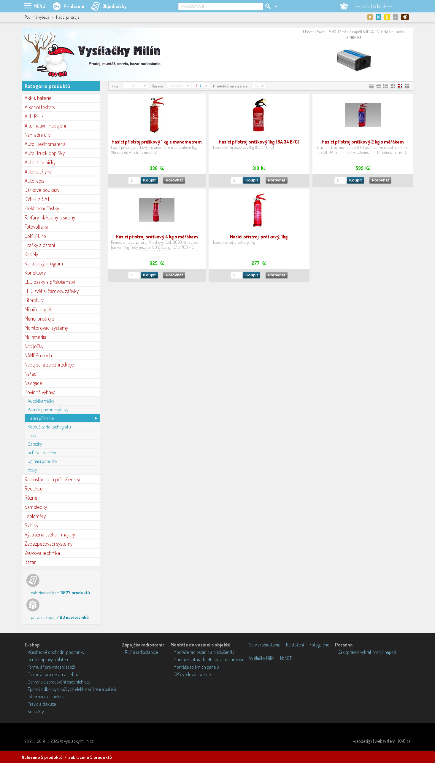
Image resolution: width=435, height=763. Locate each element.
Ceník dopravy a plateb (48, 659)
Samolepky (36, 507)
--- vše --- (133, 85)
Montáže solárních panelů (196, 667)
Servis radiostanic (264, 645)
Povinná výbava (40, 392)
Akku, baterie (38, 98)
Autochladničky (40, 162)
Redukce (34, 488)
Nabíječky (34, 346)
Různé (31, 497)
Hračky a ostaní (40, 245)
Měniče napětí (38, 309)
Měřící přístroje (39, 318)
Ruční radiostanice (141, 652)
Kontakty (36, 711)
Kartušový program (44, 263)
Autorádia (35, 180)
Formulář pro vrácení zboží (51, 667)
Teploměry (35, 516)
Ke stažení (295, 645)
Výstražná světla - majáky (50, 534)
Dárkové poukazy (42, 190)
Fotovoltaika (36, 226)
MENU (39, 6)
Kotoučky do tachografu (49, 427)
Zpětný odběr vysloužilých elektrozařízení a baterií (72, 689)
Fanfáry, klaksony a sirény (50, 217)
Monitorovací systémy (46, 327)
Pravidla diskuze (42, 704)
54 (256, 85)
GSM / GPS (35, 235)
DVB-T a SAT (37, 199)
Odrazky (35, 444)
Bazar (30, 562)
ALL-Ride (34, 116)
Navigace (33, 383)
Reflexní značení (42, 452)
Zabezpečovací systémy (48, 543)
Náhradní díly (37, 134)
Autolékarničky (41, 401)
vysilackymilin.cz (78, 741)
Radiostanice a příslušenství (52, 479)
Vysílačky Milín (261, 658)
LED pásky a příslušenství (50, 281)
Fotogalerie (319, 645)
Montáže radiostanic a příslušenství (204, 652)
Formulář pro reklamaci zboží (54, 674)
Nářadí (31, 373)
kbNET (286, 658)
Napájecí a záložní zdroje (49, 364)
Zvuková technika (42, 552)
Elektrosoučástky (42, 208)
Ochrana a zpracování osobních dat (59, 682)
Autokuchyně (38, 171)
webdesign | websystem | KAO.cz (381, 741)
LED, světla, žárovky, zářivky (52, 291)
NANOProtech (38, 355)
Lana (32, 435)
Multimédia (35, 337)
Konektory (35, 272)
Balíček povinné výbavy (48, 409)
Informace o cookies (46, 697)
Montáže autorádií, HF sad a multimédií (208, 659)
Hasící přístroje (41, 418)
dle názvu (177, 85)
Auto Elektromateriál (45, 144)
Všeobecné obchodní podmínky (56, 652)
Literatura (35, 300)
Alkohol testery (40, 107)
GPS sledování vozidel (193, 674)
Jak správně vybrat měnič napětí (367, 652)
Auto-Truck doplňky (45, 153)
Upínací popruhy (42, 461)
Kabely (31, 254)
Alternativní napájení (45, 125)
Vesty (32, 470)
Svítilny (31, 525)
